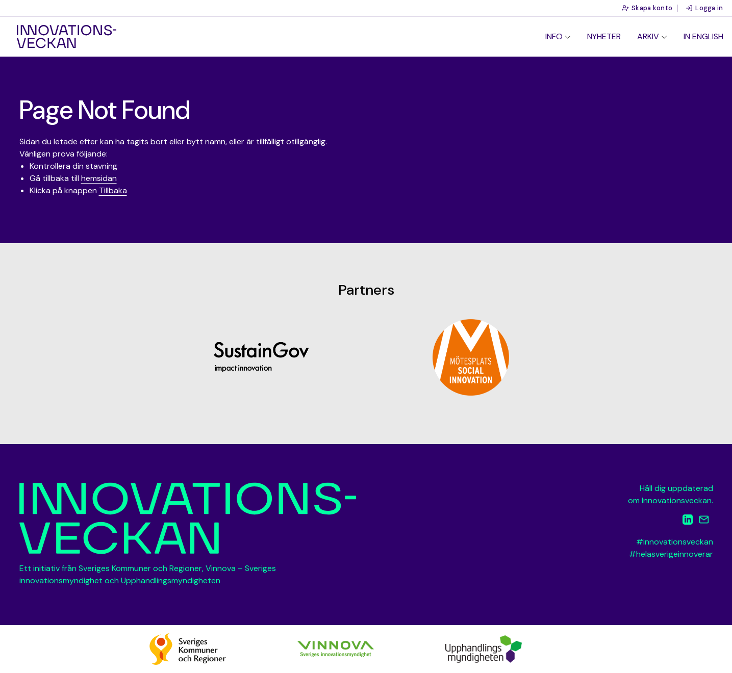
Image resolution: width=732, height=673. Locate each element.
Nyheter (604, 36)
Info (554, 36)
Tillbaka (113, 190)
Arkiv (648, 36)
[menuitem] (558, 36)
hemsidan (99, 178)
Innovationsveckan (66, 36)
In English (703, 36)
